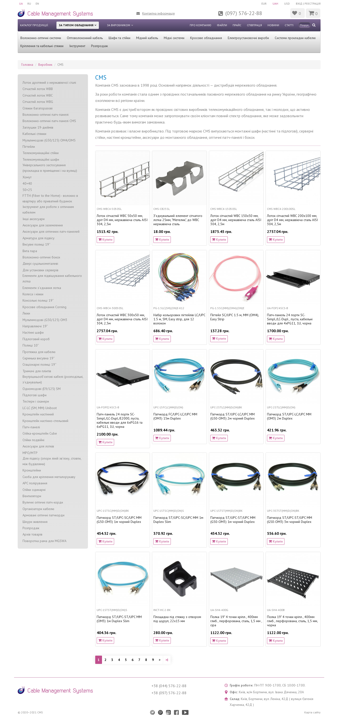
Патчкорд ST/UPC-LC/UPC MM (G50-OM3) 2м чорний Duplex (232, 416)
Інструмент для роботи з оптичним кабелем (48, 210)
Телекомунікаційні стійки (41, 153)
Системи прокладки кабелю (295, 38)
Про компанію (200, 25)
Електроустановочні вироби (248, 38)
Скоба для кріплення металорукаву (49, 477)
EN (37, 3)
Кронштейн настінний (38, 414)
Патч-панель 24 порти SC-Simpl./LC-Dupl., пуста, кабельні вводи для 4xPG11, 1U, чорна (290, 319)
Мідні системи (174, 38)
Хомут (27, 177)
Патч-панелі (31, 427)
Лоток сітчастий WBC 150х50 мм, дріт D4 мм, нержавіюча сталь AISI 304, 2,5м (235, 220)
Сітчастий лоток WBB (38, 89)
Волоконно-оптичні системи (40, 38)
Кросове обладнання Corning (44, 307)
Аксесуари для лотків (38, 446)
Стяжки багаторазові (38, 108)
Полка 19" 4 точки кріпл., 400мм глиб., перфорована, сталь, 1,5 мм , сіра (236, 621)
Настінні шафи (33, 332)
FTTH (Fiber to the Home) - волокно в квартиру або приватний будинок (50, 198)
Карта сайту (312, 712)
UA (21, 3)
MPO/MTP (30, 453)
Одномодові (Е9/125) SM (42, 389)
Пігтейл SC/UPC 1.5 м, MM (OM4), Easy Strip (234, 317)
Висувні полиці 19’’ (36, 244)
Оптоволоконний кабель (85, 38)
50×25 (27, 190)
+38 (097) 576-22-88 (169, 692)
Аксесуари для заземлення (43, 225)
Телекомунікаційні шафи (41, 159)
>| (166, 660)
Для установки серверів (40, 270)
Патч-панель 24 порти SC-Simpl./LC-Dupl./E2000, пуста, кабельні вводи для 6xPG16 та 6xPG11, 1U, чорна (119, 420)
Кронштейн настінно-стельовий (45, 421)
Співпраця (254, 25)
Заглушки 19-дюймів (38, 127)
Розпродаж (99, 46)
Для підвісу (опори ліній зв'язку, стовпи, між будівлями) (52, 461)
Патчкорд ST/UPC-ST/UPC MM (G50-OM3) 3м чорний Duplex (289, 520)
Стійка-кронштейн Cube (40, 433)
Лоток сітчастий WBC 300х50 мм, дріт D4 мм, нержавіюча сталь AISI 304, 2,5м (122, 319)
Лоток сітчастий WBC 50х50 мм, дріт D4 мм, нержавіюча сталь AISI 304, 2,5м (122, 220)
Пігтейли (29, 146)
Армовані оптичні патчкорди (43, 515)
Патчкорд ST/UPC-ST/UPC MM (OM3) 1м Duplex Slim (119, 619)
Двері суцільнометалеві (40, 263)
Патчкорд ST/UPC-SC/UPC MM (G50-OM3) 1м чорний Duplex (119, 520)
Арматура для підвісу (39, 238)
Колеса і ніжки (33, 294)
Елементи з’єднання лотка (42, 288)
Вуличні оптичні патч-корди (43, 502)
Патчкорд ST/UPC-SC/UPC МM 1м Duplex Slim (178, 520)
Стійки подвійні (33, 440)
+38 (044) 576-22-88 (169, 685)
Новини (273, 25)
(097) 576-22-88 (243, 13)
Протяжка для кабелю (39, 352)
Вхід (299, 3)
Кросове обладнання (206, 38)
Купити (105, 239)
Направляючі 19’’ (35, 326)
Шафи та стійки (119, 38)
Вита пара (30, 251)
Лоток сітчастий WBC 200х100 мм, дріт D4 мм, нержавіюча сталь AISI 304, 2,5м (292, 220)
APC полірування (35, 483)
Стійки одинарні (34, 489)
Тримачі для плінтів (37, 371)
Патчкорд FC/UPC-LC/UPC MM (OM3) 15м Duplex (175, 416)
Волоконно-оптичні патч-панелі (46, 114)
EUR (263, 3)
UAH (275, 3)
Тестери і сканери (36, 401)
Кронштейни (32, 470)
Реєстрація (313, 3)
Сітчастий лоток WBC (38, 95)
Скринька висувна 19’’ (39, 358)
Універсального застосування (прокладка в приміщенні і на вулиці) (50, 168)
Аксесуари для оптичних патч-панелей (51, 231)
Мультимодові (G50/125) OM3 (45, 320)
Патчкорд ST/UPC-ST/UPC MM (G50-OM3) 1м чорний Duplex (232, 520)
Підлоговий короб (36, 339)
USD (287, 3)
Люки (26, 313)
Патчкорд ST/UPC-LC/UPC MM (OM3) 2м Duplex (289, 416)
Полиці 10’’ (31, 345)
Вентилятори (32, 496)
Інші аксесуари (34, 219)
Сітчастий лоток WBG (38, 101)
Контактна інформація (158, 13)
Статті (289, 25)
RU (29, 3)
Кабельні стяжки (34, 134)
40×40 (27, 183)
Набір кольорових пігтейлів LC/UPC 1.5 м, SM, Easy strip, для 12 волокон (179, 319)
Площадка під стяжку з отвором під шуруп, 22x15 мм (177, 619)
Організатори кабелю (38, 509)
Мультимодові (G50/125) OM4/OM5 (49, 140)
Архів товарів (32, 534)
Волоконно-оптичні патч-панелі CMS (49, 121)
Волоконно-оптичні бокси (41, 257)
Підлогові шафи (35, 395)
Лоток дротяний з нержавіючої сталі (49, 82)
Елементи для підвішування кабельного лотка (52, 278)
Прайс (237, 25)
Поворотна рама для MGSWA (44, 541)
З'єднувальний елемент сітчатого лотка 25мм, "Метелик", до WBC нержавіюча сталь (177, 220)
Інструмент (77, 46)
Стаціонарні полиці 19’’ (39, 364)
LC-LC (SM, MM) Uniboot (40, 408)
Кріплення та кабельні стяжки (41, 46)
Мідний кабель (147, 38)
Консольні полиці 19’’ (38, 300)
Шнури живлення (35, 522)
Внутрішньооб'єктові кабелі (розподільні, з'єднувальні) (53, 379)
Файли (222, 25)
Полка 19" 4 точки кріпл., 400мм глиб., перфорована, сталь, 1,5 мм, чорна (292, 621)
